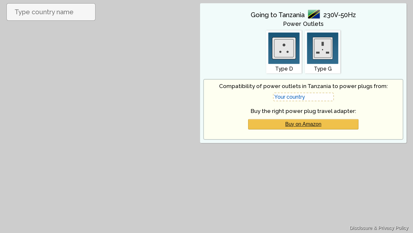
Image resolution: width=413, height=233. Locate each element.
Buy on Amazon (303, 124)
